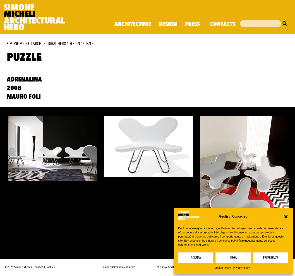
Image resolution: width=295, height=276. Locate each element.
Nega (233, 257)
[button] (286, 216)
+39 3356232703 (164, 267)
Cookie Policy (222, 267)
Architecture (132, 24)
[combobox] (260, 23)
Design (168, 24)
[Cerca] (285, 23)
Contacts (222, 24)
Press (193, 24)
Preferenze (270, 257)
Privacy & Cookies (44, 267)
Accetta (196, 257)
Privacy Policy (241, 267)
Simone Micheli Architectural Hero (36, 44)
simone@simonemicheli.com (119, 267)
